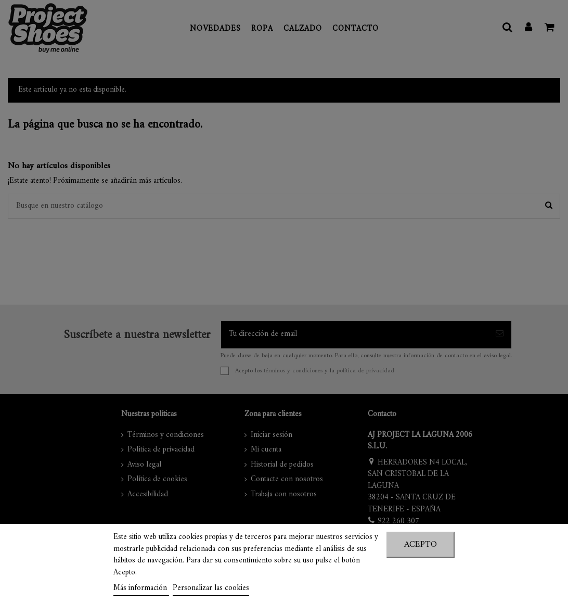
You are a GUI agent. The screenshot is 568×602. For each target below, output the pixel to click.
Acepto (420, 545)
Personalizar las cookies (211, 588)
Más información (141, 588)
